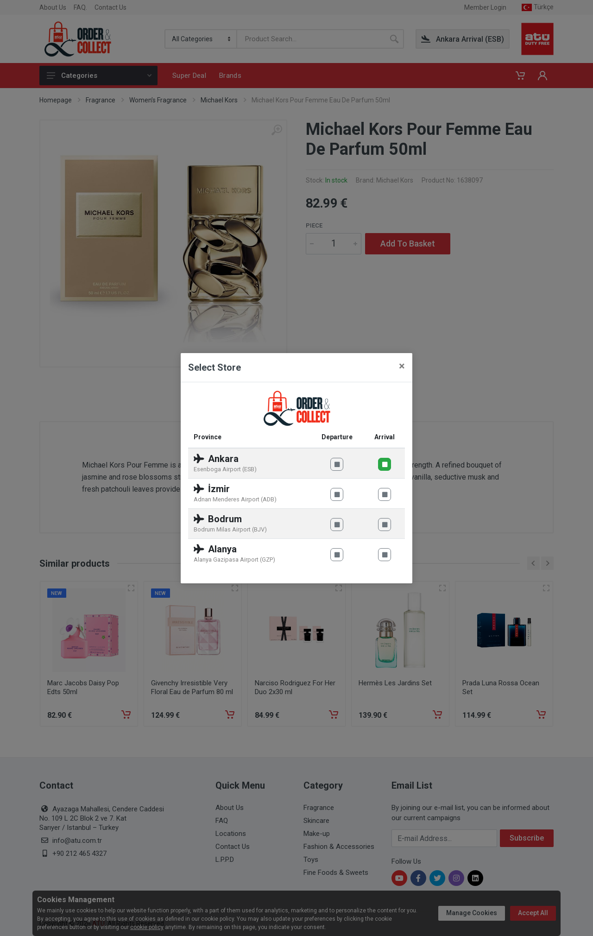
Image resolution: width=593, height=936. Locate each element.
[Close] (401, 366)
